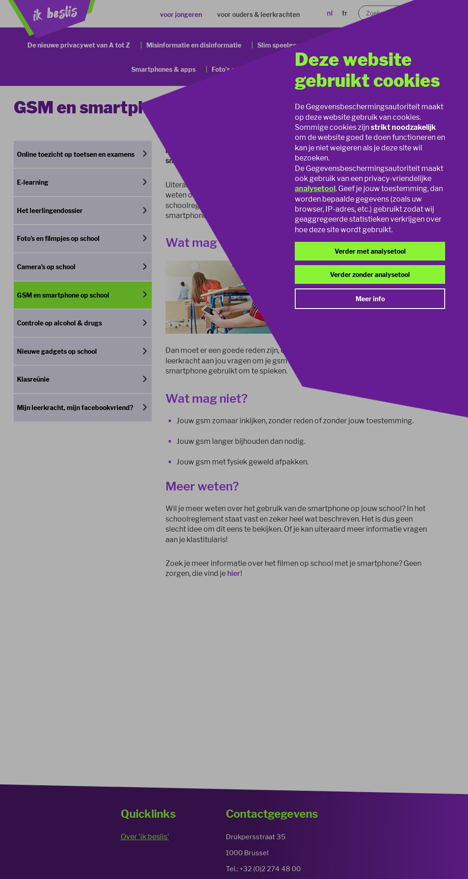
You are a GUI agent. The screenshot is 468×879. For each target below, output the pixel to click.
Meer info (370, 299)
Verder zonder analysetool (370, 274)
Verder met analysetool (370, 251)
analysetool (315, 188)
